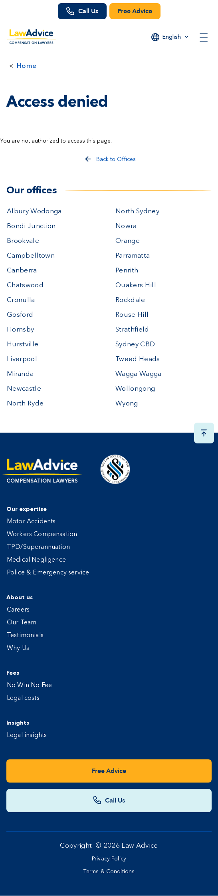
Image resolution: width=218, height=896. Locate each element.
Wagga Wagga (138, 374)
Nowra (126, 226)
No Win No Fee (29, 685)
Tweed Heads (137, 359)
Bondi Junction (31, 226)
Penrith (126, 270)
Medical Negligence (36, 560)
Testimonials (25, 635)
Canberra (22, 270)
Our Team (21, 623)
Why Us (18, 648)
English (172, 36)
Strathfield (132, 329)
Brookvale (23, 241)
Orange (127, 241)
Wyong (126, 403)
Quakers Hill (135, 285)
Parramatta (132, 255)
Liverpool (22, 359)
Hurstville (22, 344)
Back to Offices (116, 159)
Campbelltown (31, 255)
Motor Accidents (31, 522)
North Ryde (25, 403)
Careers (18, 610)
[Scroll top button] (204, 433)
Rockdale (130, 300)
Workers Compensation (42, 534)
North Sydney (137, 211)
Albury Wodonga (34, 211)
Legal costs (23, 698)
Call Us (88, 11)
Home (26, 65)
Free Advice (135, 11)
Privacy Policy (109, 859)
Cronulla (21, 300)
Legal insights (27, 735)
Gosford (20, 315)
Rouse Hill (132, 315)
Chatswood (25, 285)
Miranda (20, 374)
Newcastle (24, 388)
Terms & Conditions (109, 871)
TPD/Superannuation (38, 547)
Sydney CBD (135, 344)
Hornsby (20, 329)
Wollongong (135, 388)
